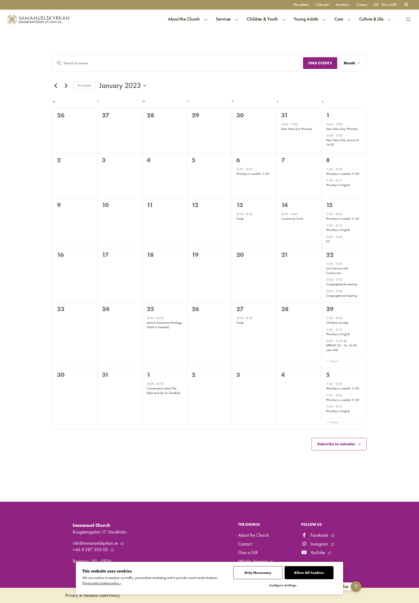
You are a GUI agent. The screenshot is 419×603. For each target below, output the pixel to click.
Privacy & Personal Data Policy (92, 595)
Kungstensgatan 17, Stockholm (99, 532)
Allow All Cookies (309, 572)
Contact (361, 4)
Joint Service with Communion (337, 270)
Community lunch (292, 219)
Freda (239, 219)
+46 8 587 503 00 (91, 549)
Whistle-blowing (252, 561)
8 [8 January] (328, 160)
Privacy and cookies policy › (101, 583)
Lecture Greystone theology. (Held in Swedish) (165, 324)
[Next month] (66, 85)
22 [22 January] (329, 254)
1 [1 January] (328, 115)
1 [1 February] (148, 374)
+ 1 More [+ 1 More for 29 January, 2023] (332, 361)
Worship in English (338, 185)
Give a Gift (385, 4)
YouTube (313, 552)
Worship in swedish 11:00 (252, 174)
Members (343, 4)
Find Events (320, 63)
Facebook (315, 535)
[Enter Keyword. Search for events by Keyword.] (178, 63)
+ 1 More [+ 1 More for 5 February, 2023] (332, 422)
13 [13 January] (239, 205)
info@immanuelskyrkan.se (96, 543)
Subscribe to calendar (336, 444)
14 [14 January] (284, 205)
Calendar (322, 4)
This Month (84, 85)
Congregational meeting (341, 284)
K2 (328, 241)
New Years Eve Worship (296, 129)
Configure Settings (282, 585)
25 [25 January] (150, 309)
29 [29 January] (329, 309)
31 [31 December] (284, 115)
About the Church (253, 535)
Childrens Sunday (337, 322)
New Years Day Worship (342, 129)
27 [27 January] (239, 309)
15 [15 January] (329, 205)
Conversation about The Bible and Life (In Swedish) (163, 390)
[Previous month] (55, 85)
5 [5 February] (328, 374)
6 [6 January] (238, 160)
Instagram (315, 544)
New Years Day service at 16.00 (342, 142)
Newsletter (301, 4)
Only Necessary (257, 572)
